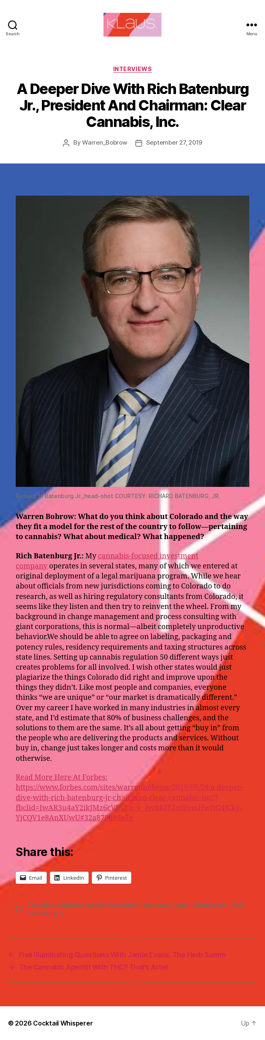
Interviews (132, 68)
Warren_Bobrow (104, 142)
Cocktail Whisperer (63, 1023)
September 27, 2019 (174, 142)
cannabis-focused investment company (113, 905)
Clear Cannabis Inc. (200, 905)
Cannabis (40, 905)
